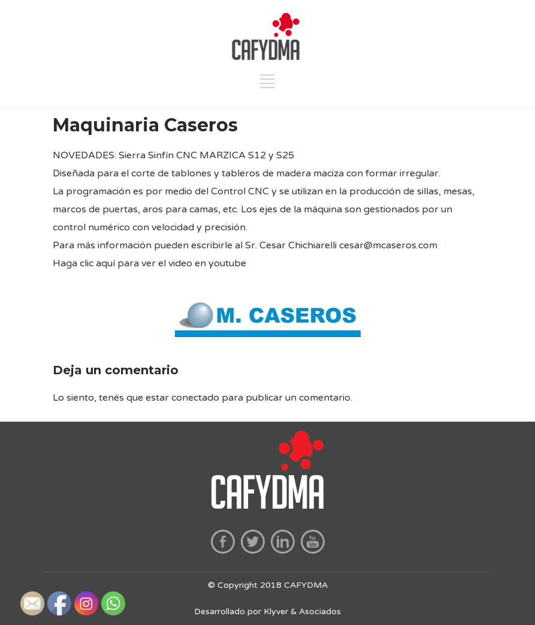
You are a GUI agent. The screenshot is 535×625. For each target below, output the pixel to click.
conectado (195, 398)
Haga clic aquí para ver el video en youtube (149, 263)
